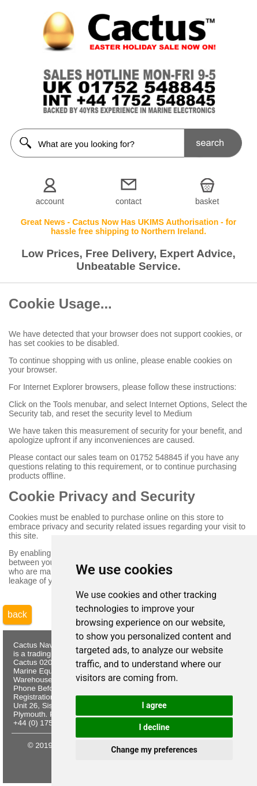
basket (207, 201)
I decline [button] (154, 727)
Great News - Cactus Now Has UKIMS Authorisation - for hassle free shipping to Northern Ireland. (129, 226)
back (17, 614)
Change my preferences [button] (154, 749)
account (50, 201)
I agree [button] (153, 705)
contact (128, 201)
